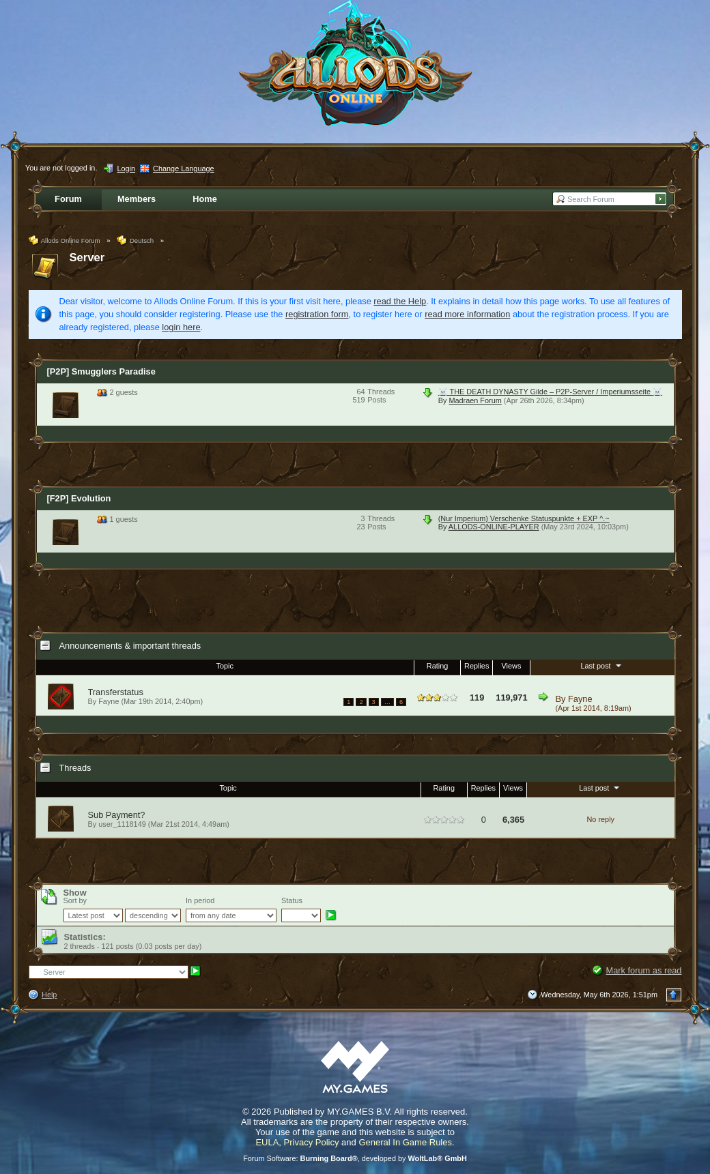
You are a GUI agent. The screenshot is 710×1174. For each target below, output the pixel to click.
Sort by (75, 900)
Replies (476, 666)
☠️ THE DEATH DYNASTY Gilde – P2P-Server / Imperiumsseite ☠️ (550, 391)
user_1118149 (122, 824)
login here (181, 327)
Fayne (580, 699)
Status (291, 900)
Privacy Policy (311, 1142)
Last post (601, 665)
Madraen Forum (475, 400)
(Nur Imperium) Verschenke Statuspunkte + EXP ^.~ (524, 518)
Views (512, 666)
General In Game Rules (405, 1142)
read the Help (399, 301)
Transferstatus (115, 692)
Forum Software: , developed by (355, 1158)
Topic (224, 666)
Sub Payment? (116, 815)
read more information (467, 314)
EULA (267, 1142)
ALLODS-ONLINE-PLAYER (494, 527)
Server (87, 257)
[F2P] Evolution (79, 498)
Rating (437, 666)
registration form (316, 314)
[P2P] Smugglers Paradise (101, 371)
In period (200, 900)
